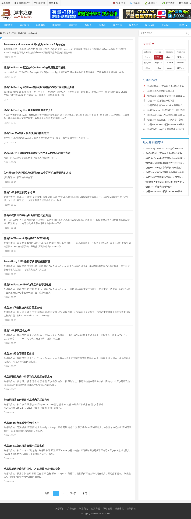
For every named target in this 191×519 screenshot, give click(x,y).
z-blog (147, 68)
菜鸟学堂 (5, 3)
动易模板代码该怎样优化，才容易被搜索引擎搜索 (32, 468)
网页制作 (24, 25)
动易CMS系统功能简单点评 (19, 192)
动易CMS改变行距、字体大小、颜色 (165, 120)
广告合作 (71, 508)
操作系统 (133, 25)
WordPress (181, 52)
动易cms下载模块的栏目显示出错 (23, 307)
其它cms (180, 68)
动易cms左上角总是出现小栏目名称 (24, 445)
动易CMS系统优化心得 (17, 330)
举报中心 (152, 3)
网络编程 (40, 25)
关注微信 (170, 3)
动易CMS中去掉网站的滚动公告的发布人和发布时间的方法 (37, 153)
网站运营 (149, 25)
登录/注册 (121, 3)
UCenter (169, 63)
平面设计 (166, 25)
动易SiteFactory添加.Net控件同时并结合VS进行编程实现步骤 (39, 87)
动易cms (32, 33)
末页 (84, 493)
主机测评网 (39, 3)
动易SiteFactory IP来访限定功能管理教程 (27, 284)
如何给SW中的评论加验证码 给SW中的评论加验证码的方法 (37, 172)
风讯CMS (158, 63)
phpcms (158, 52)
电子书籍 (117, 25)
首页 (47, 493)
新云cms (180, 57)
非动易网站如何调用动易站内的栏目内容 (27, 399)
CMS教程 (22, 33)
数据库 (88, 25)
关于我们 (59, 508)
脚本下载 (73, 25)
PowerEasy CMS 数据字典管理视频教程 (27, 261)
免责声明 (95, 508)
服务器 (102, 25)
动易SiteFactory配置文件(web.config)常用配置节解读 (35, 67)
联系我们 (83, 508)
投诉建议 (119, 508)
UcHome (180, 63)
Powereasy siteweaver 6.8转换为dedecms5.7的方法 (34, 44)
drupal (169, 68)
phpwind (169, 57)
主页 (14, 33)
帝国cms (169, 52)
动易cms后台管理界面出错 (19, 353)
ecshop (158, 68)
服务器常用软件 (22, 3)
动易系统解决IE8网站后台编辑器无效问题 (27, 215)
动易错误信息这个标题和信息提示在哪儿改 (28, 376)
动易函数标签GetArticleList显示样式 (165, 105)
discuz (147, 57)
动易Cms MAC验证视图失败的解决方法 (26, 133)
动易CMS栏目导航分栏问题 (160, 100)
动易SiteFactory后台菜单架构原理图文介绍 (28, 110)
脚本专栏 (56, 25)
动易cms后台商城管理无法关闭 (21, 422)
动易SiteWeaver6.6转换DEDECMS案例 (26, 238)
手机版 (136, 3)
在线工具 (53, 3)
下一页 (73, 493)
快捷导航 (185, 3)
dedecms (147, 52)
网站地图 (107, 508)
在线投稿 (131, 508)
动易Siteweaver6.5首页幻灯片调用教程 (166, 110)
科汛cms (147, 63)
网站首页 (8, 25)
